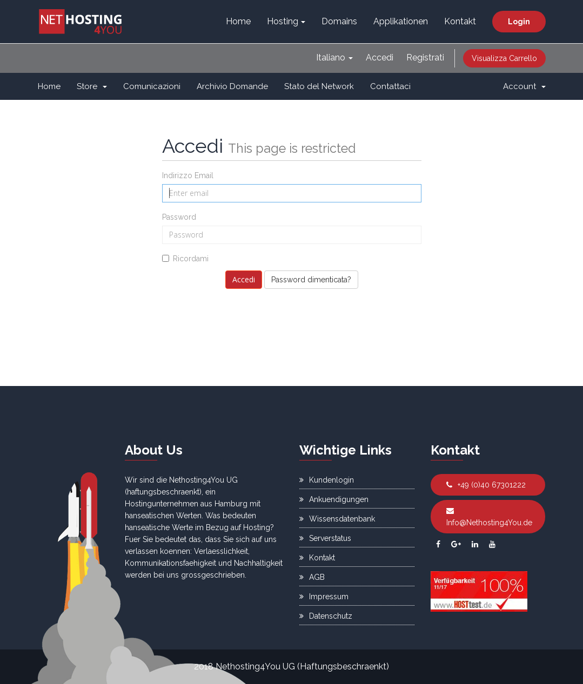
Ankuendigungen (333, 499)
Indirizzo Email (187, 175)
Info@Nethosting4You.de (489, 517)
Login (519, 21)
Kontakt (460, 21)
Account (524, 86)
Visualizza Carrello (504, 58)
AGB (312, 577)
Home (238, 21)
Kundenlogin (326, 480)
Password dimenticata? (311, 279)
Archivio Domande (232, 86)
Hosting (286, 21)
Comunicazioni (151, 86)
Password (179, 217)
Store (92, 86)
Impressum (324, 596)
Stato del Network (319, 86)
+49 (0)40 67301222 (486, 484)
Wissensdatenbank (337, 518)
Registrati (425, 57)
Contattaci (390, 86)
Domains (339, 21)
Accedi (379, 57)
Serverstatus (325, 538)
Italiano (334, 57)
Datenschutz (325, 616)
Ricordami (185, 258)
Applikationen (400, 21)
